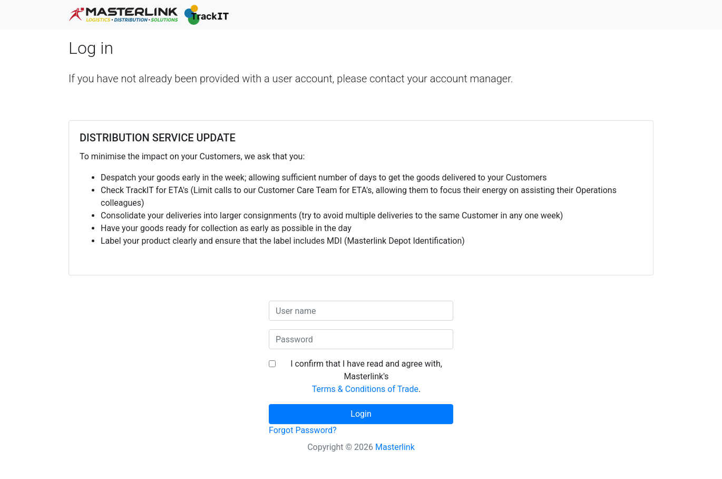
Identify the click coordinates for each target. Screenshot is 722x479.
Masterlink (395, 447)
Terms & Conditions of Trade (365, 389)
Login (360, 414)
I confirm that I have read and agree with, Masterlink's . (366, 376)
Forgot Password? (303, 430)
